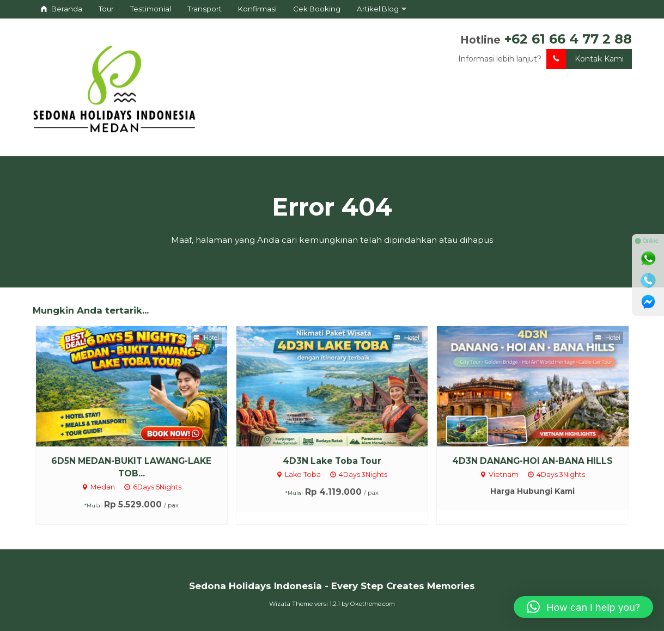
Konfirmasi (257, 8)
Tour (106, 8)
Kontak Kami (585, 59)
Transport (204, 8)
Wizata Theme (291, 604)
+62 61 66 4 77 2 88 (568, 39)
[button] (583, 607)
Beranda (61, 8)
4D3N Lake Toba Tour (332, 461)
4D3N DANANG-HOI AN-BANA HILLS (532, 461)
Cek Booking (316, 8)
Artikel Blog (378, 8)
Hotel (206, 337)
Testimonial (150, 8)
